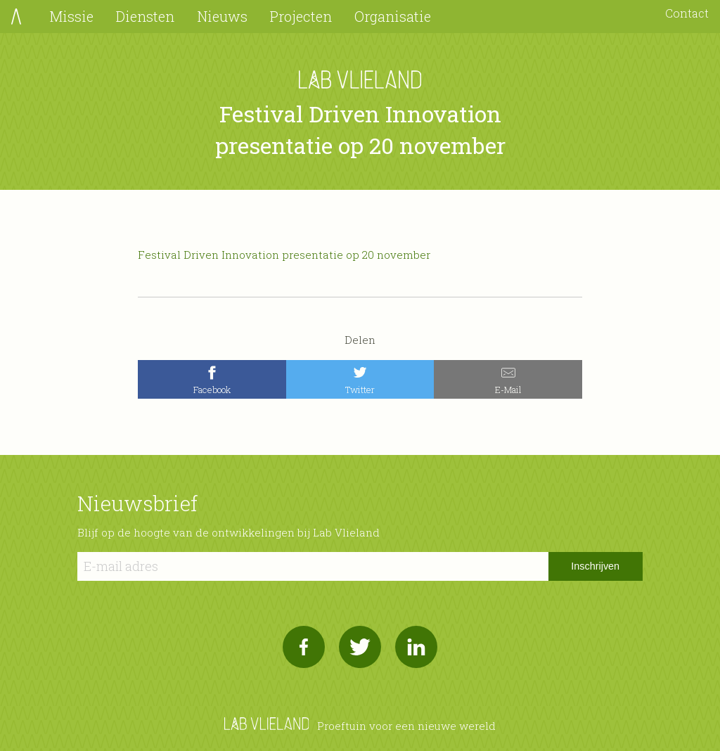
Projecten (301, 16)
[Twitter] (360, 379)
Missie (71, 16)
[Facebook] (212, 379)
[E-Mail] (508, 379)
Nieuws (222, 16)
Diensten (145, 16)
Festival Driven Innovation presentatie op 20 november (284, 255)
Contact (687, 13)
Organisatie (392, 16)
